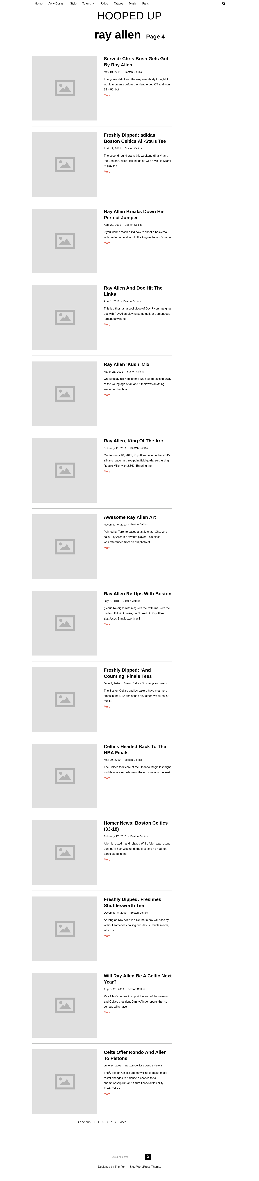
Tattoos (118, 3)
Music (133, 3)
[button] (148, 1157)
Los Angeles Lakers (156, 683)
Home (39, 3)
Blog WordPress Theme (145, 1166)
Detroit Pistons (154, 1065)
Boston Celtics (133, 71)
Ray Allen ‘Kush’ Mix (126, 364)
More (107, 95)
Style (73, 3)
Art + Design (56, 3)
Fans (145, 3)
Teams (86, 3)
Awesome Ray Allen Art (130, 517)
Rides (104, 3)
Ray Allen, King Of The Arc (133, 440)
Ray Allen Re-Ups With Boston (137, 593)
